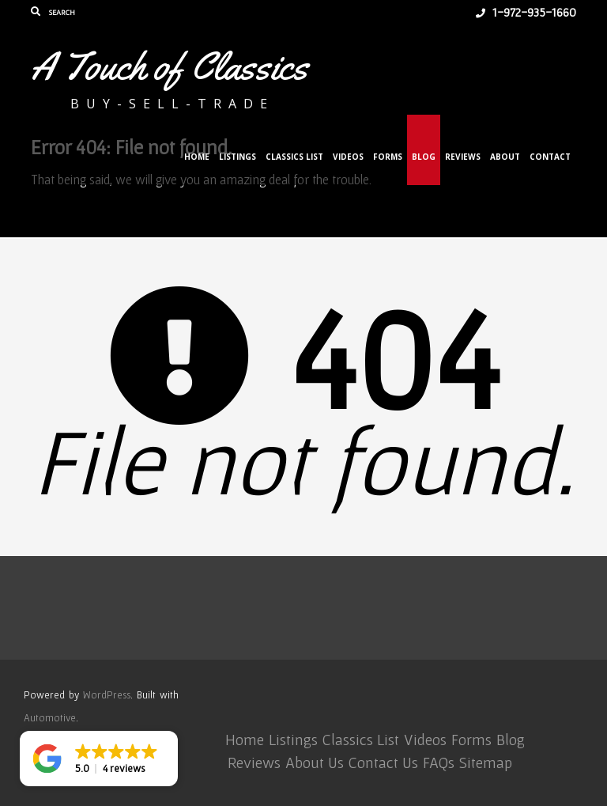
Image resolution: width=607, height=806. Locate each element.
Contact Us (383, 762)
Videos (348, 156)
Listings (237, 156)
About (505, 156)
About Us (314, 762)
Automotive (50, 718)
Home (196, 156)
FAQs (438, 762)
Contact (550, 156)
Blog (423, 156)
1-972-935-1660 (526, 12)
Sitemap (485, 762)
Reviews (463, 156)
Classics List (294, 156)
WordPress (106, 695)
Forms (387, 156)
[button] (99, 758)
